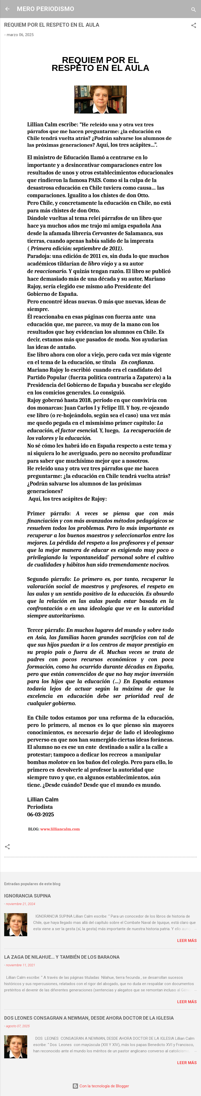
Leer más (187, 940)
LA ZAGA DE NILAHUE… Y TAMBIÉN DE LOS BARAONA (62, 957)
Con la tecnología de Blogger (100, 1086)
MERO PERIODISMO (45, 9)
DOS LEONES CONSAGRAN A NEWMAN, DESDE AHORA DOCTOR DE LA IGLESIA (89, 1018)
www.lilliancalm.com (60, 829)
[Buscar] (194, 11)
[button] (194, 26)
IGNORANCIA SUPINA (27, 896)
